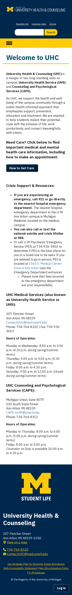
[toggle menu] (9, 43)
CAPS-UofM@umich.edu (22, 412)
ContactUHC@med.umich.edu (26, 322)
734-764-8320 (17, 549)
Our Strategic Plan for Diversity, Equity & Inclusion (36, 564)
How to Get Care (22, 168)
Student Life (22, 23)
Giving (52, 23)
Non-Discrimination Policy (54, 568)
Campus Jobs (38, 23)
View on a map (17, 542)
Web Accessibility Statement (20, 568)
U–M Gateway (37, 572)
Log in (61, 588)
